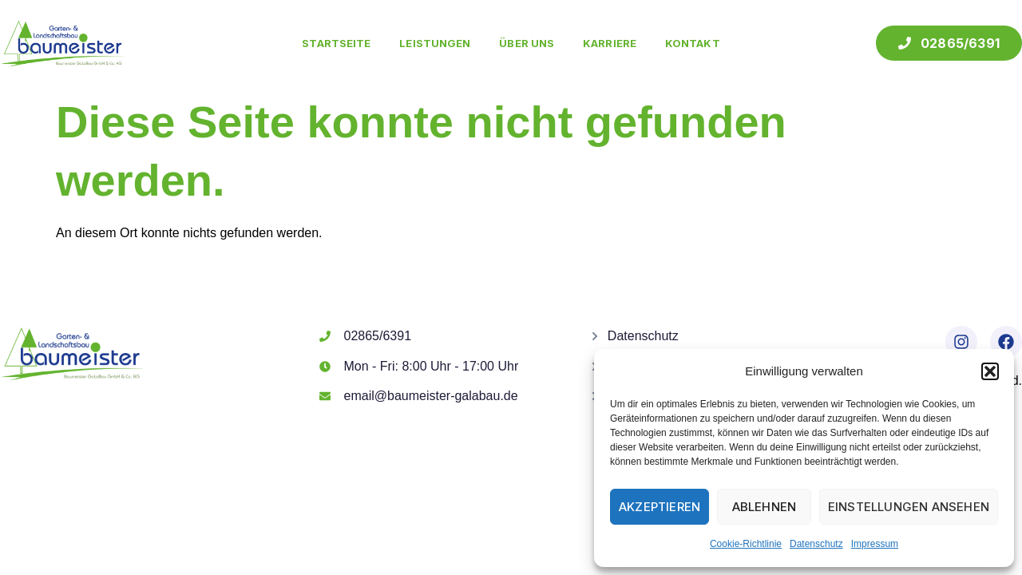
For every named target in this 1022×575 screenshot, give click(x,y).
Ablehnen (764, 506)
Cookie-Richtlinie (746, 543)
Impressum (874, 543)
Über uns (526, 43)
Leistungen (434, 43)
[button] (990, 371)
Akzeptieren (659, 506)
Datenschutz (816, 543)
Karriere (609, 43)
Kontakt (692, 43)
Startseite (336, 43)
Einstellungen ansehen (908, 506)
